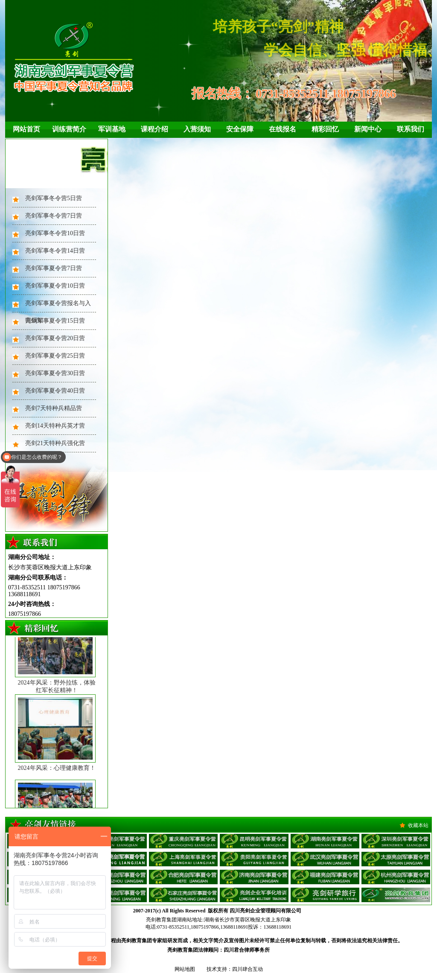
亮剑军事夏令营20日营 (55, 338)
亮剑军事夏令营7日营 (53, 268)
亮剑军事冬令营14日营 (55, 251)
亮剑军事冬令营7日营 (53, 216)
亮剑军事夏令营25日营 (55, 355)
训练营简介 (69, 129)
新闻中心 (368, 129)
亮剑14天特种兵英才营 (55, 425)
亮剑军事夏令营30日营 (55, 373)
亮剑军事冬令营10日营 (55, 233)
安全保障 (239, 129)
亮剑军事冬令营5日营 (53, 198)
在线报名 (282, 129)
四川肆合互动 (247, 969)
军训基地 (111, 129)
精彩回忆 (325, 129)
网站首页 (26, 129)
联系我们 (410, 129)
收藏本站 (418, 825)
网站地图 (185, 969)
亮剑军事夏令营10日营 (55, 286)
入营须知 (197, 129)
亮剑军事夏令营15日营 (55, 321)
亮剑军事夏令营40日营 (55, 390)
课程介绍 (154, 129)
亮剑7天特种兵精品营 (53, 408)
